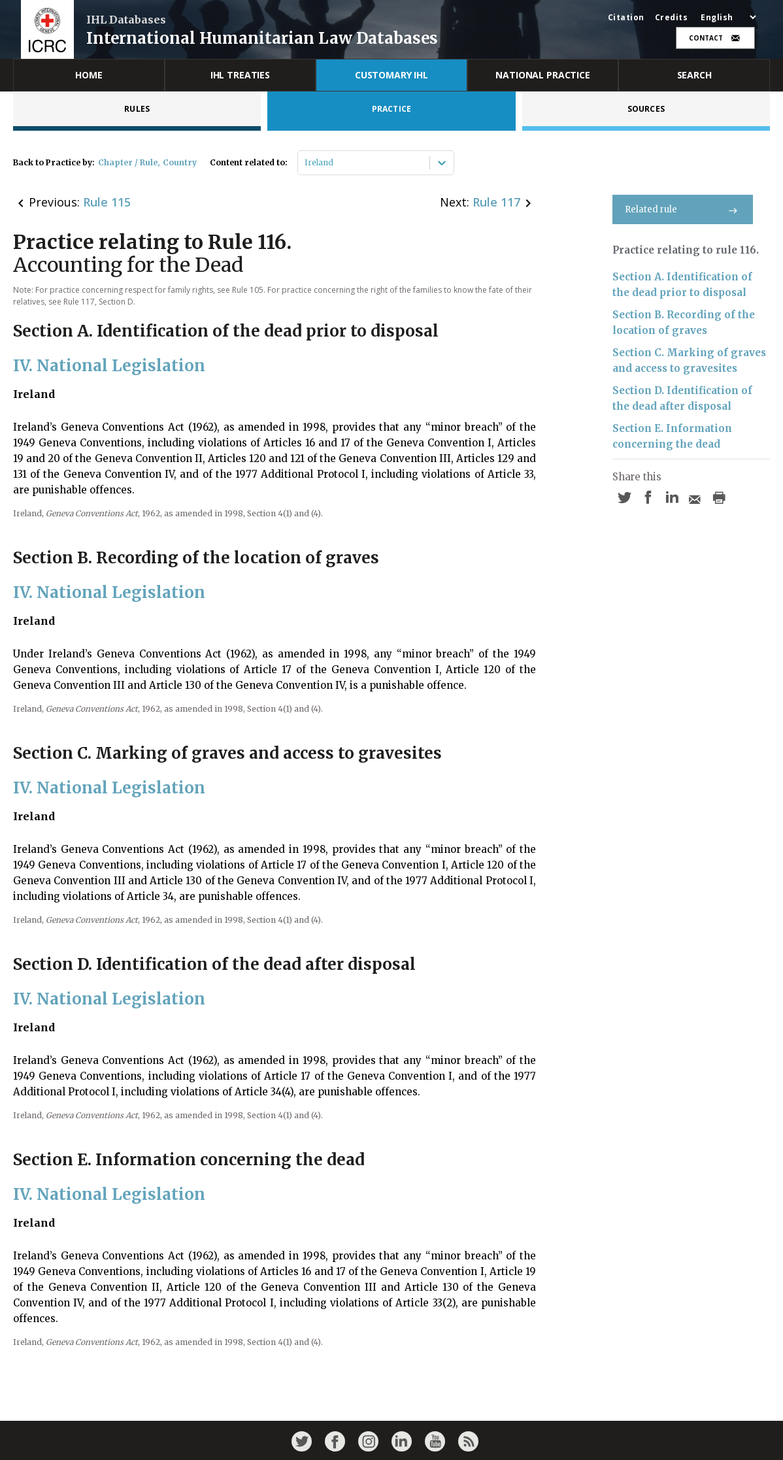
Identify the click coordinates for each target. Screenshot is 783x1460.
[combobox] (306, 163)
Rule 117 (496, 202)
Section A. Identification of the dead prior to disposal (682, 285)
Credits (671, 18)
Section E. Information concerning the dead (672, 436)
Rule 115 (107, 202)
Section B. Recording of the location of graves (683, 322)
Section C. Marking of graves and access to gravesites (689, 360)
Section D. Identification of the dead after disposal (682, 398)
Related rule (683, 209)
